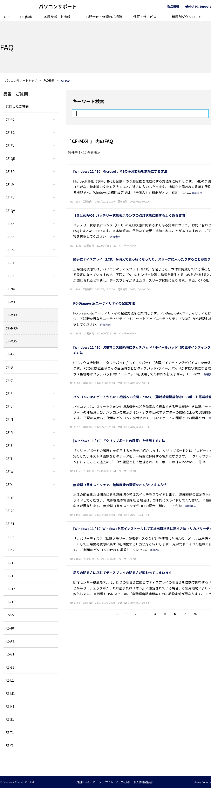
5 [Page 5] (165, 614)
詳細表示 (197, 193)
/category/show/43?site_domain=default (53, 354)
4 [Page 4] (155, 614)
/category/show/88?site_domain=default (53, 236)
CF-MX (10, 302)
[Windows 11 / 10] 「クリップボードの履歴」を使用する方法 (119, 440)
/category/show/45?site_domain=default (53, 380)
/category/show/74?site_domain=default (53, 171)
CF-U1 (10, 602)
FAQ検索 (26, 16)
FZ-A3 (10, 641)
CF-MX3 (11, 314)
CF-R (9, 432)
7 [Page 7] (185, 614)
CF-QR (10, 158)
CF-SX (10, 276)
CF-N (9, 419)
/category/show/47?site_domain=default (53, 406)
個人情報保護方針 (144, 782)
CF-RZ (10, 249)
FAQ (7, 47)
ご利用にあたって (85, 782)
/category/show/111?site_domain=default (53, 223)
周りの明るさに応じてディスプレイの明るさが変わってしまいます (122, 572)
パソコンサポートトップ (21, 80)
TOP (5, 16)
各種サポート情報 (57, 16)
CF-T (9, 458)
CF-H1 (10, 576)
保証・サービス (144, 16)
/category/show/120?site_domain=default (53, 119)
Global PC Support (198, 6)
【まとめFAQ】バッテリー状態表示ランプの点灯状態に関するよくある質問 (129, 215)
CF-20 (10, 510)
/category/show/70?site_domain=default (53, 445)
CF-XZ (10, 223)
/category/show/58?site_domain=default (53, 210)
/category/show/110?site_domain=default (53, 158)
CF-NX (10, 288)
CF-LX (10, 263)
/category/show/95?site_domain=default (53, 471)
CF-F (9, 393)
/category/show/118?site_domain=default (53, 132)
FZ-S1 (10, 719)
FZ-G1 (10, 654)
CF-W (9, 471)
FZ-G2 (10, 667)
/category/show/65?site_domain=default (53, 249)
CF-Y (9, 484)
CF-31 (10, 523)
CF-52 (10, 549)
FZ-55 (10, 615)
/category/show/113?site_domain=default (53, 484)
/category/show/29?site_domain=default (53, 184)
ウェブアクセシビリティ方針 (114, 782)
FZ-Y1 (10, 745)
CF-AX (10, 354)
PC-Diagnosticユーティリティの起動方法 (104, 303)
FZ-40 (10, 628)
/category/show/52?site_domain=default (53, 288)
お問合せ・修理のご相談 (104, 16)
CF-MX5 (11, 341)
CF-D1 (10, 563)
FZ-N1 (10, 706)
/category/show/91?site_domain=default (53, 458)
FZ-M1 (10, 693)
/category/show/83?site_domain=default (53, 276)
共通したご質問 (17, 106)
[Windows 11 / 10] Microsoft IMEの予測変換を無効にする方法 (120, 171)
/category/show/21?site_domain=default (53, 145)
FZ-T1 (10, 732)
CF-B (9, 367)
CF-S (9, 445)
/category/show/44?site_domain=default (53, 367)
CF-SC (10, 132)
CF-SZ (10, 236)
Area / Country (203, 782)
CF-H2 (10, 589)
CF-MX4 (12, 328)
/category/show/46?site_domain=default (53, 393)
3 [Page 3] (146, 614)
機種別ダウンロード (187, 16)
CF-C (9, 380)
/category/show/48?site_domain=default (53, 419)
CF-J (9, 406)
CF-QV (10, 210)
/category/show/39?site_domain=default (53, 302)
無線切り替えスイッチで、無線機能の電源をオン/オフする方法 (120, 484)
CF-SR (10, 171)
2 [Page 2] (136, 614)
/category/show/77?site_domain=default (53, 197)
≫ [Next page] (195, 614)
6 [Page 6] (175, 614)
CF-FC (10, 119)
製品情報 (173, 6)
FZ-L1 (10, 680)
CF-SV (10, 197)
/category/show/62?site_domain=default (53, 432)
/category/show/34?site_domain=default (53, 263)
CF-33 (10, 536)
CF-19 (10, 497)
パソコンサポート (58, 6)
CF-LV (10, 184)
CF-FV (10, 145)
